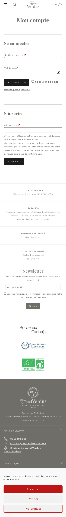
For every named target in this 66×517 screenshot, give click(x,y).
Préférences (33, 508)
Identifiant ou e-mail (20, 54)
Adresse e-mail (18, 124)
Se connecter (17, 82)
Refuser (33, 499)
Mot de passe (17, 67)
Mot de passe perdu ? (17, 89)
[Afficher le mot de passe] (59, 72)
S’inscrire (14, 161)
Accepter (33, 489)
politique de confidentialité (28, 153)
